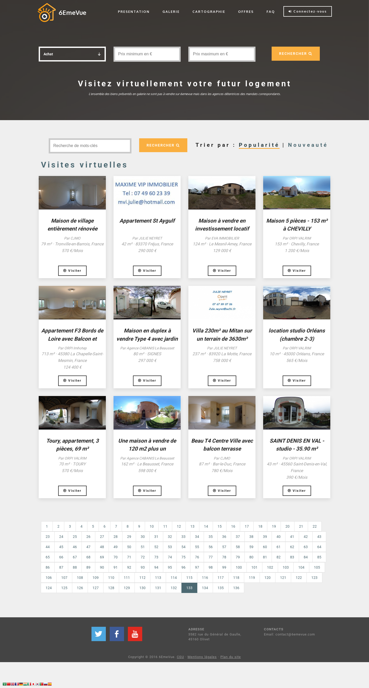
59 (251, 547)
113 (158, 578)
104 (301, 567)
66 (61, 557)
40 (278, 537)
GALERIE (171, 11)
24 (61, 537)
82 (278, 557)
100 (239, 567)
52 (156, 547)
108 (80, 578)
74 (170, 557)
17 (247, 526)
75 (183, 557)
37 (238, 537)
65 (48, 557)
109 (96, 578)
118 (236, 578)
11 (165, 526)
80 (251, 557)
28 (116, 537)
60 (265, 547)
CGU (180, 657)
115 (189, 578)
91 (116, 567)
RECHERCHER (295, 53)
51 (143, 547)
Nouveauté (308, 145)
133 (191, 587)
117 (221, 578)
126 (80, 588)
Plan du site (230, 657)
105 (317, 567)
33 (183, 537)
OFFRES (246, 11)
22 (315, 526)
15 (220, 526)
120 (267, 578)
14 (206, 526)
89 (88, 567)
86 (48, 567)
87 (61, 567)
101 (254, 567)
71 (129, 557)
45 (61, 547)
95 (170, 567)
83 (292, 557)
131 (158, 588)
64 (319, 547)
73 (156, 557)
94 (156, 567)
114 (174, 578)
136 (236, 588)
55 (197, 547)
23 (48, 537)
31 (156, 537)
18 (260, 526)
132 (174, 588)
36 (224, 537)
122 (299, 578)
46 (75, 547)
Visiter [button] (72, 271)
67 (75, 557)
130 (142, 588)
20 (287, 526)
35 (211, 537)
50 (129, 547)
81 (265, 557)
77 (211, 557)
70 (116, 557)
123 (314, 578)
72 (143, 557)
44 (48, 547)
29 (129, 537)
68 (88, 557)
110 (111, 578)
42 (306, 537)
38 (251, 537)
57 (224, 547)
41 (292, 537)
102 (270, 567)
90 (102, 567)
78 (224, 557)
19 (274, 526)
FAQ (270, 11)
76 (197, 557)
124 (49, 588)
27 (102, 537)
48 (102, 547)
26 (88, 537)
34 (197, 537)
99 (224, 567)
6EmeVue (72, 12)
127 (96, 588)
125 (64, 588)
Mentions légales (202, 657)
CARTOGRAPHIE (208, 11)
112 (142, 578)
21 (301, 526)
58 (238, 547)
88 (75, 567)
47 (88, 547)
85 (319, 557)
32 (170, 537)
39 (265, 537)
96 (183, 567)
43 (319, 537)
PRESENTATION (134, 11)
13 (192, 526)
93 (143, 567)
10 (152, 526)
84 (306, 557)
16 (233, 526)
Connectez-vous (308, 11)
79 (238, 557)
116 (205, 578)
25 (75, 537)
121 (283, 578)
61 (278, 547)
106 (49, 578)
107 (64, 578)
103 (286, 567)
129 (127, 588)
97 (197, 567)
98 (211, 567)
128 (111, 588)
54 (183, 547)
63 (306, 547)
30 (143, 537)
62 (292, 547)
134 (205, 588)
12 (179, 526)
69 (102, 557)
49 (116, 547)
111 (127, 578)
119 (252, 578)
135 (221, 588)
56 (211, 547)
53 (170, 547)
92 (129, 567)
